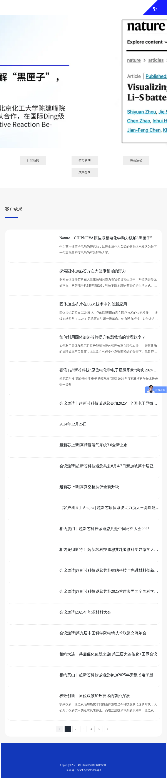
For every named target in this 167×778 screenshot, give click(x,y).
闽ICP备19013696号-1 (89, 770)
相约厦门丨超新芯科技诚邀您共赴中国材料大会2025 (104, 529)
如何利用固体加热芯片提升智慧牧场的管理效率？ (102, 337)
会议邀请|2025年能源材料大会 (85, 612)
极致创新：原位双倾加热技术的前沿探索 (94, 696)
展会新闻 (83, 94)
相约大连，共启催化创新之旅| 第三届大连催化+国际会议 (108, 654)
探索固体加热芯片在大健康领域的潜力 (92, 271)
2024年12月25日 (73, 424)
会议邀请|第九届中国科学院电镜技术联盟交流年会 (102, 633)
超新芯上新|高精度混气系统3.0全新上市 (93, 445)
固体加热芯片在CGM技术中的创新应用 (93, 304)
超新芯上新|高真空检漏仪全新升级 (89, 487)
